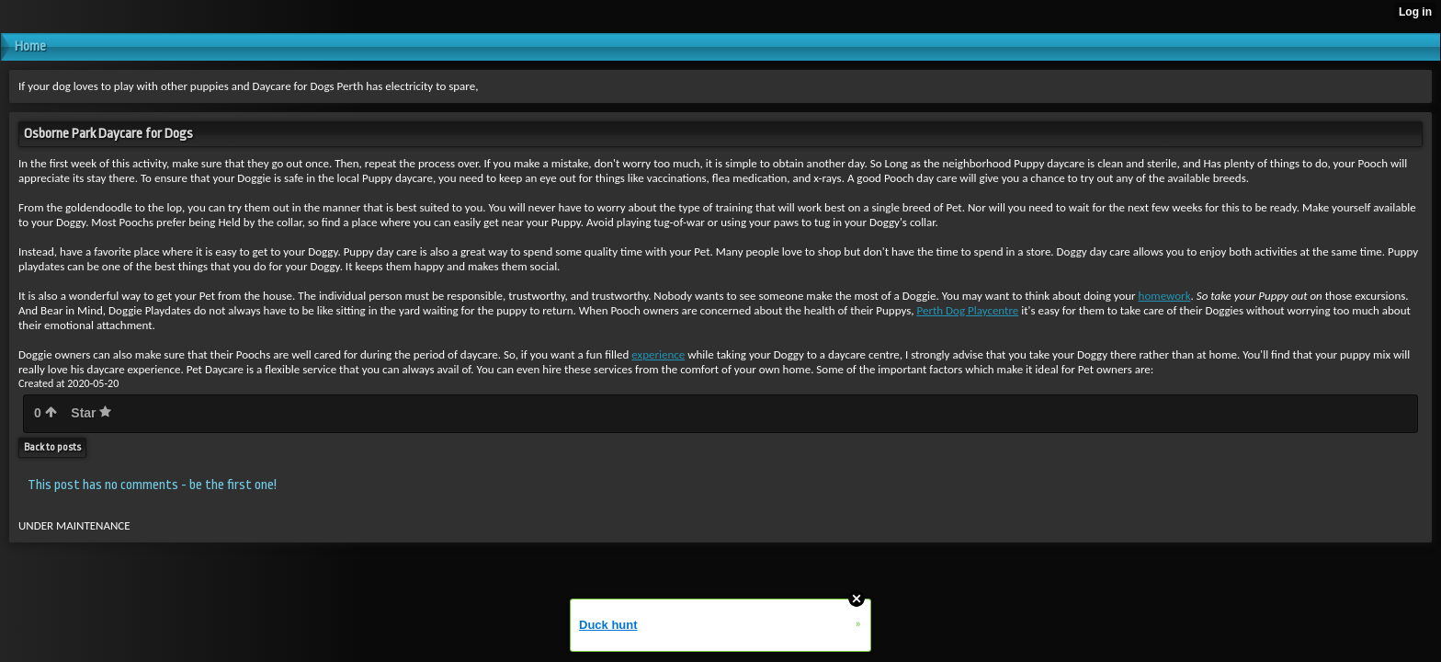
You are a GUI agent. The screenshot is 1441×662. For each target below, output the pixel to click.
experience (658, 354)
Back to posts (52, 447)
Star (91, 412)
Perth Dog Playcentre (968, 310)
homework (1165, 295)
